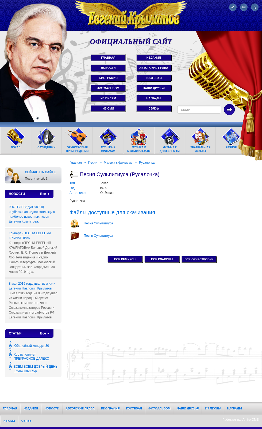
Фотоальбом (159, 408)
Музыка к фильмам (118, 162)
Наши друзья (188, 408)
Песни (93, 162)
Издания (31, 408)
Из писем (213, 408)
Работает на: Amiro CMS (240, 420)
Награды (234, 408)
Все (43, 193)
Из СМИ (9, 420)
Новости (52, 408)
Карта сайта (255, 7)
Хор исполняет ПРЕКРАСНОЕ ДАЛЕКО (31, 356)
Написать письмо (244, 7)
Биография (110, 408)
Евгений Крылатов (131, 15)
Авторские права (80, 408)
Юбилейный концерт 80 (31, 346)
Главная (76, 162)
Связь (26, 420)
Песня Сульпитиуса (98, 223)
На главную (233, 7)
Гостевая (134, 408)
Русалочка (147, 162)
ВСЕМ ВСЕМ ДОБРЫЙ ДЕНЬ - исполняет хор (35, 368)
